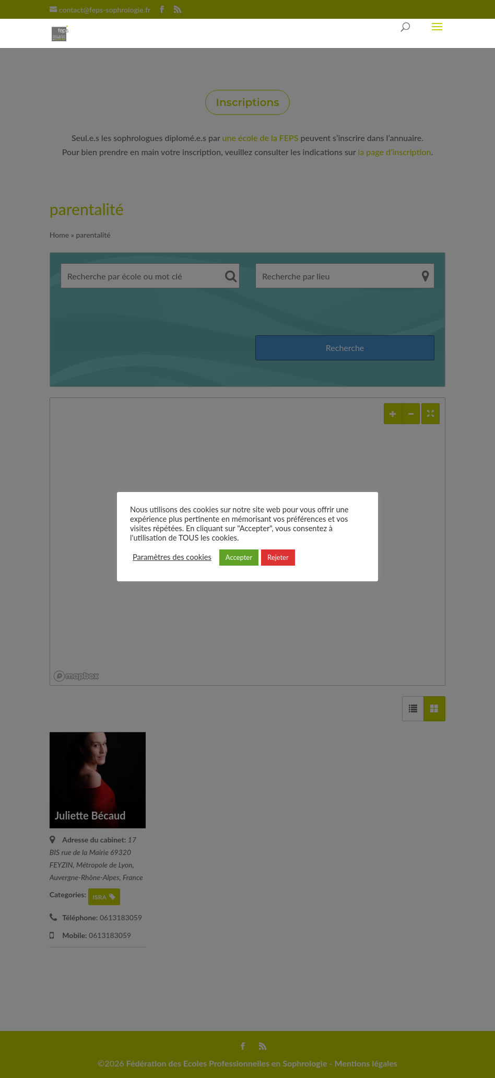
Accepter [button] (239, 557)
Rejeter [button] (278, 557)
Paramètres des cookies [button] (172, 557)
